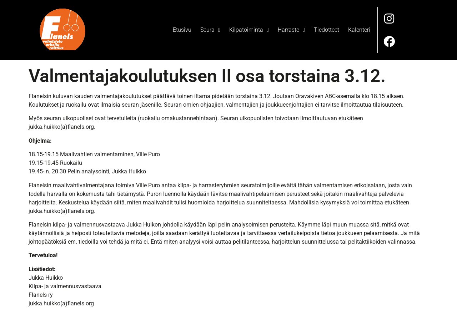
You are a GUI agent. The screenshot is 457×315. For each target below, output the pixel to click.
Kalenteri (359, 29)
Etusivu (182, 29)
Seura (210, 29)
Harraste (291, 29)
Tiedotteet (326, 29)
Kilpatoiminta (249, 29)
